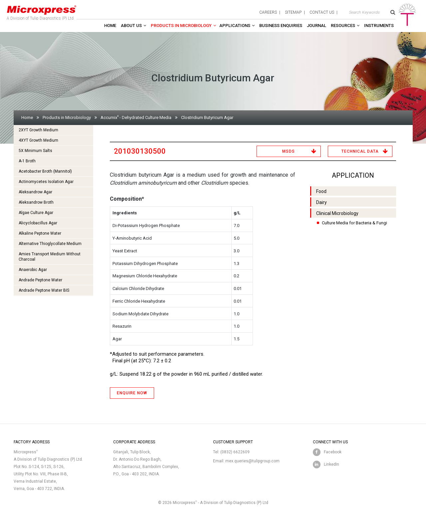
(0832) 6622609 (235, 452)
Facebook (332, 452)
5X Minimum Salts (35, 150)
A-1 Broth (27, 161)
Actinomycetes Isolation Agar (46, 181)
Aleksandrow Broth (36, 202)
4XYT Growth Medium (38, 140)
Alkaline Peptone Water (40, 233)
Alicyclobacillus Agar (38, 223)
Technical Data (360, 151)
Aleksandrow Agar (35, 192)
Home (110, 25)
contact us (322, 12)
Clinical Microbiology (337, 213)
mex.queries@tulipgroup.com (252, 461)
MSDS (288, 151)
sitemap (293, 12)
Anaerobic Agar (33, 269)
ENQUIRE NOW (132, 393)
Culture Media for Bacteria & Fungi (354, 222)
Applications (234, 25)
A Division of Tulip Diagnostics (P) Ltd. (42, 11)
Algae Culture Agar (36, 212)
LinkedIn (331, 464)
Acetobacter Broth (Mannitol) (45, 171)
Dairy (321, 202)
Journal (316, 25)
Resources (343, 25)
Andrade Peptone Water (40, 280)
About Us (131, 25)
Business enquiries (280, 25)
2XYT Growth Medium (38, 130)
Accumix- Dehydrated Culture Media (136, 117)
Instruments (379, 25)
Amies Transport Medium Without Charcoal (50, 257)
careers (268, 12)
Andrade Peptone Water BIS (44, 290)
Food (321, 191)
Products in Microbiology (181, 25)
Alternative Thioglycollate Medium (50, 243)
